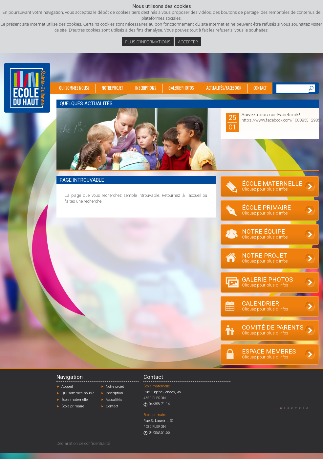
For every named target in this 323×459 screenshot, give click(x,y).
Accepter (188, 42)
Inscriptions (145, 88)
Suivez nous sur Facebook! (271, 115)
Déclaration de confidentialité (83, 443)
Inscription (114, 393)
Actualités (114, 400)
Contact (260, 88)
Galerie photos (181, 88)
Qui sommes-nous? (77, 393)
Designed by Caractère (295, 408)
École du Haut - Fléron (27, 88)
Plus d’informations (147, 42)
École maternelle (74, 400)
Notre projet (112, 88)
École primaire (72, 406)
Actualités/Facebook (223, 88)
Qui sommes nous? (74, 88)
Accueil (67, 386)
